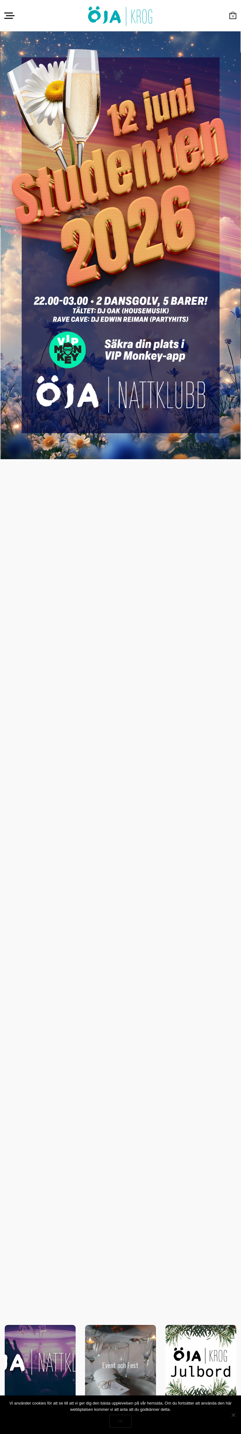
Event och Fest (120, 1365)
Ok (120, 1421)
